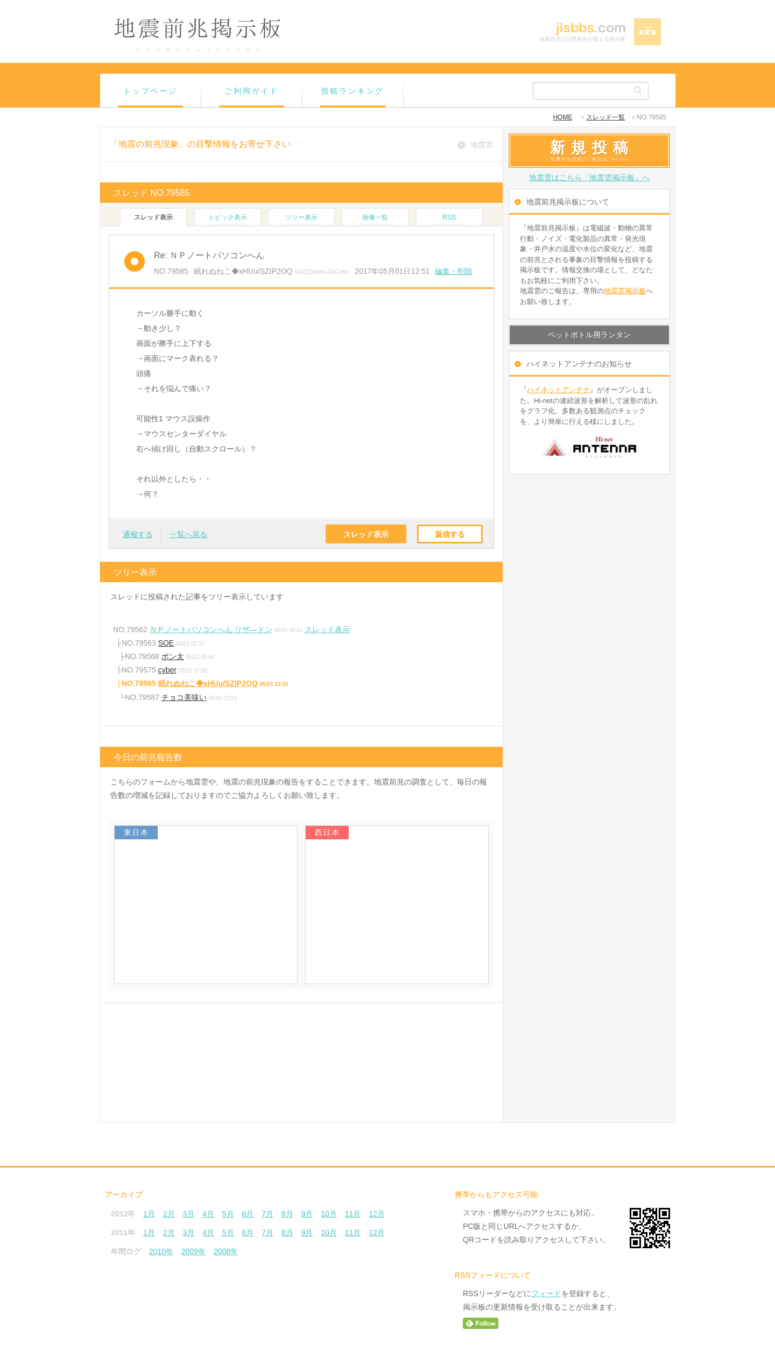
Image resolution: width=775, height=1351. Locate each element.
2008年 (226, 1251)
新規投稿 (592, 147)
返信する (450, 534)
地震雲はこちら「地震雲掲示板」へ (589, 177)
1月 (149, 1213)
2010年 (161, 1251)
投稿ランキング (353, 91)
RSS (449, 217)
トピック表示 (227, 217)
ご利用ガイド (251, 91)
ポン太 (172, 656)
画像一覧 (375, 217)
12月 (377, 1213)
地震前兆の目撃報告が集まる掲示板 (582, 39)
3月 (188, 1213)
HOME (562, 117)
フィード (546, 1293)
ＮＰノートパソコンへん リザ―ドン (211, 629)
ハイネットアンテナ (558, 390)
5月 (228, 1213)
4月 (208, 1213)
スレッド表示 (366, 534)
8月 (287, 1213)
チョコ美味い (184, 697)
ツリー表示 (301, 217)
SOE (166, 643)
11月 (353, 1213)
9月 (307, 1213)
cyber (167, 670)
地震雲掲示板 (625, 291)
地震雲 (481, 144)
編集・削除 (454, 271)
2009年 (193, 1251)
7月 (267, 1213)
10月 (329, 1213)
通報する (138, 534)
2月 (169, 1213)
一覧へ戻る (188, 534)
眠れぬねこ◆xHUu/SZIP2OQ (208, 683)
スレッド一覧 (605, 117)
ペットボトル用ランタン (589, 334)
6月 (247, 1213)
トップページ (150, 91)
